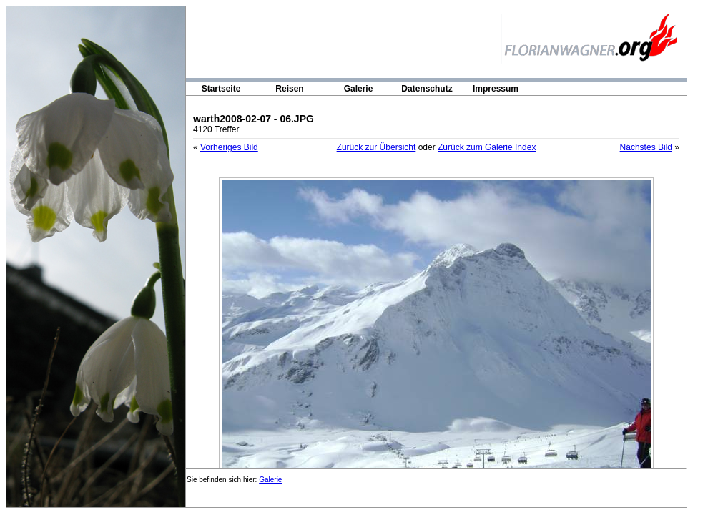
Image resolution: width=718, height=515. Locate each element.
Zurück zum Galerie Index (487, 147)
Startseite (221, 89)
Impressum (495, 89)
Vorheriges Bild (229, 147)
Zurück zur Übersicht (376, 147)
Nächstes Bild (646, 147)
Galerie (358, 89)
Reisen (289, 89)
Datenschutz (426, 89)
